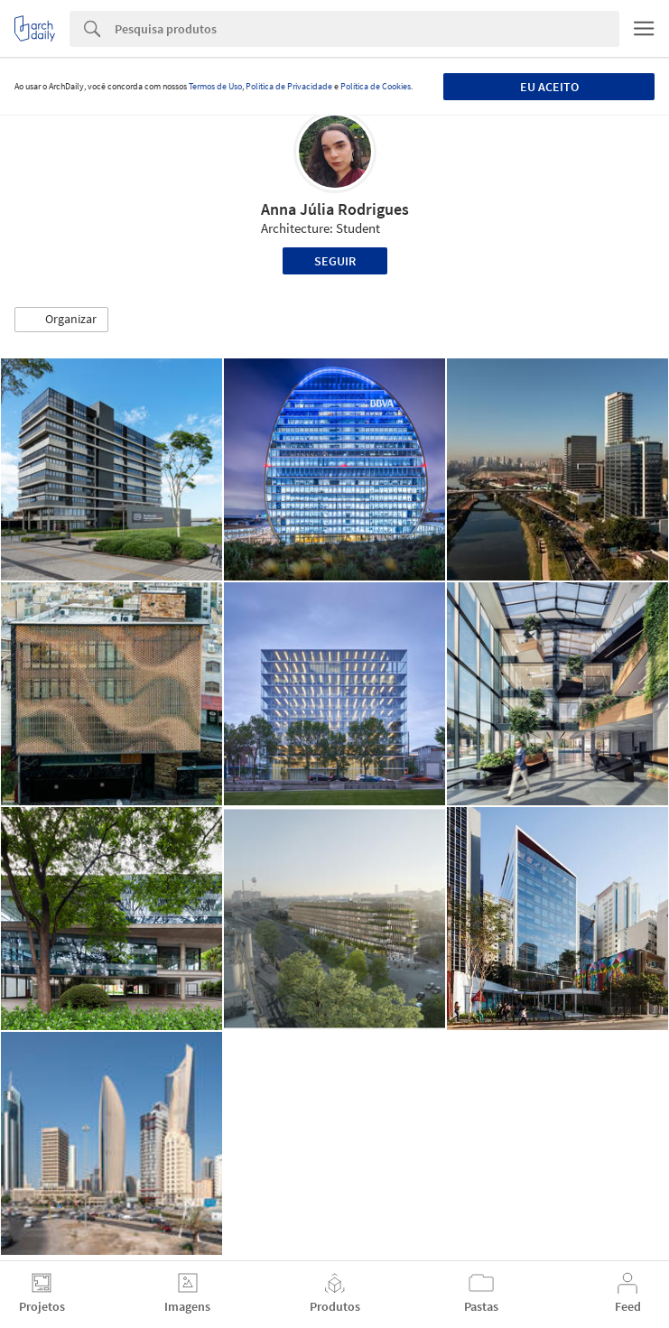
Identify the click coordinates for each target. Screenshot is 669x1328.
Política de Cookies (375, 86)
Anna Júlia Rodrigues (335, 209)
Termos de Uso (215, 86)
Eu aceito (549, 87)
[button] (61, 319)
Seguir (335, 261)
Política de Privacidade (289, 86)
